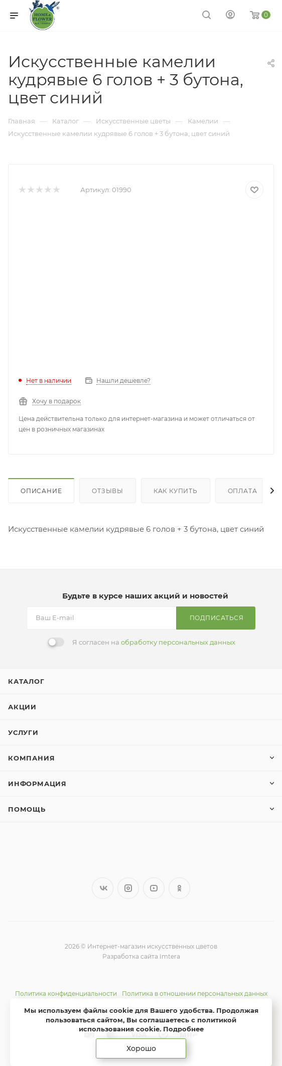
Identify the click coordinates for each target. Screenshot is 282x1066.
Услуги (23, 732)
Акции (22, 707)
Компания (31, 758)
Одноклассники (179, 888)
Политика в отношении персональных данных (194, 993)
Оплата (242, 491)
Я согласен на (153, 642)
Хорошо (141, 1048)
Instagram (128, 888)
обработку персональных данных (178, 642)
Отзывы (107, 491)
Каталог (26, 681)
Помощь (27, 809)
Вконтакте (102, 888)
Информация (37, 784)
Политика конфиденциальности (66, 993)
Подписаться (217, 618)
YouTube (154, 888)
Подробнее (183, 1029)
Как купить (176, 491)
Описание (41, 491)
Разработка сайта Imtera (141, 956)
